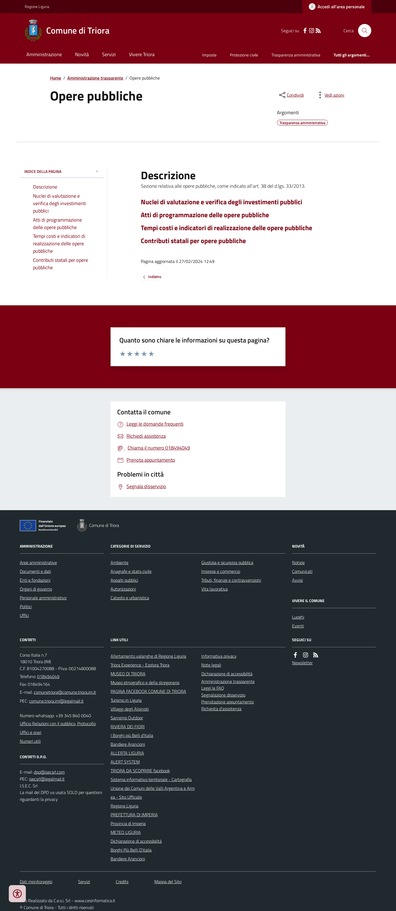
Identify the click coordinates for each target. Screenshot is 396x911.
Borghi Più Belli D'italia (131, 850)
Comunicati (302, 571)
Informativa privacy (219, 656)
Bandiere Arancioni (128, 744)
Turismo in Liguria (126, 700)
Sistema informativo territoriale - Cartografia (151, 779)
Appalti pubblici (124, 580)
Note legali (211, 665)
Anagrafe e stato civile (131, 571)
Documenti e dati (35, 571)
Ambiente (119, 562)
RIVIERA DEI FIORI (128, 726)
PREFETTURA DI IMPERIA (134, 814)
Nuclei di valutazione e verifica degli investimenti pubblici (221, 202)
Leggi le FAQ (212, 688)
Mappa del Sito (168, 881)
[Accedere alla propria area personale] (336, 6)
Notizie (298, 562)
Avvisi (297, 580)
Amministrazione (44, 54)
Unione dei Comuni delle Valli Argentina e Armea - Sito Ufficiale (153, 792)
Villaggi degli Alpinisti (130, 709)
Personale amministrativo (43, 597)
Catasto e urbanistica (130, 597)
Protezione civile (244, 55)
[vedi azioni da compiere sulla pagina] (330, 95)
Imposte (209, 55)
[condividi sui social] (291, 95)
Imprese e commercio (220, 571)
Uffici (24, 615)
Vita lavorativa (214, 589)
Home (55, 78)
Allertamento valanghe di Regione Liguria (148, 656)
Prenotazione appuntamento (227, 701)
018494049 (48, 676)
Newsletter (302, 662)
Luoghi (298, 617)
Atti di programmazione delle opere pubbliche (205, 215)
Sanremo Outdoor (127, 717)
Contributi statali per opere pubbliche (193, 240)
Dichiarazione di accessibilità (136, 841)
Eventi (298, 625)
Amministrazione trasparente (95, 78)
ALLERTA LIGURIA (127, 753)
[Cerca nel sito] (362, 30)
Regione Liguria (37, 6)
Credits (122, 881)
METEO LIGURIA (126, 832)
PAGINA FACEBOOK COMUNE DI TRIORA (148, 691)
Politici (26, 606)
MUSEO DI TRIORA (128, 673)
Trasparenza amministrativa (295, 55)
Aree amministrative (38, 562)
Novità (82, 54)
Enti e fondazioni (35, 580)
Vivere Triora (142, 54)
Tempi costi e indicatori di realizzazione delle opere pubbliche (226, 228)
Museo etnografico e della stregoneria (145, 682)
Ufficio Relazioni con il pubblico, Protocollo (58, 723)
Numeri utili (30, 741)
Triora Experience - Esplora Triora (140, 665)
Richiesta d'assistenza (221, 708)
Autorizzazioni (123, 589)
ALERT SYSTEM (125, 761)
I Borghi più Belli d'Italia (132, 735)
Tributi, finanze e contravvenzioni (231, 580)
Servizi (109, 54)
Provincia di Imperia (128, 823)
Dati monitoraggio (36, 881)
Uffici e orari (30, 732)
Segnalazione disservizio (223, 695)
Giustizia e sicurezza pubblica (227, 562)
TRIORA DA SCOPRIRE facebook (140, 770)
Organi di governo (36, 589)
